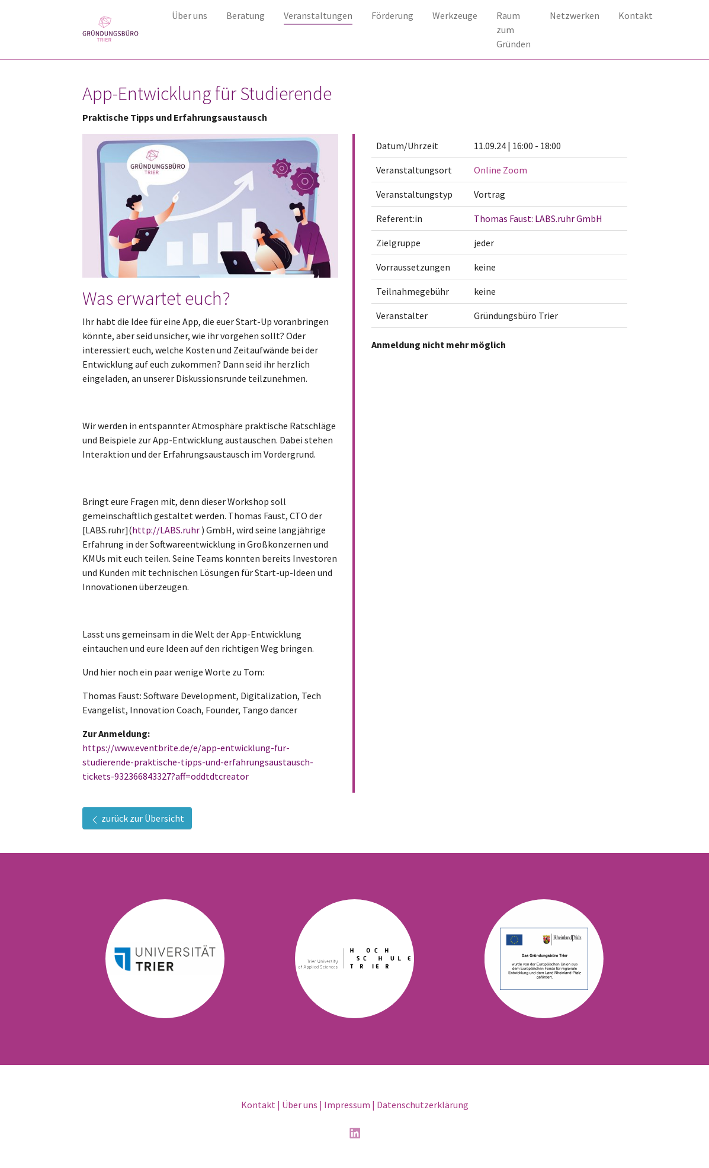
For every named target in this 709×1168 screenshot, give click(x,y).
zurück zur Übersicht (137, 818)
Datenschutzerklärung (423, 1105)
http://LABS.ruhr (166, 530)
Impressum (347, 1105)
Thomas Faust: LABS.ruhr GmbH (538, 218)
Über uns (299, 1105)
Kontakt (258, 1105)
